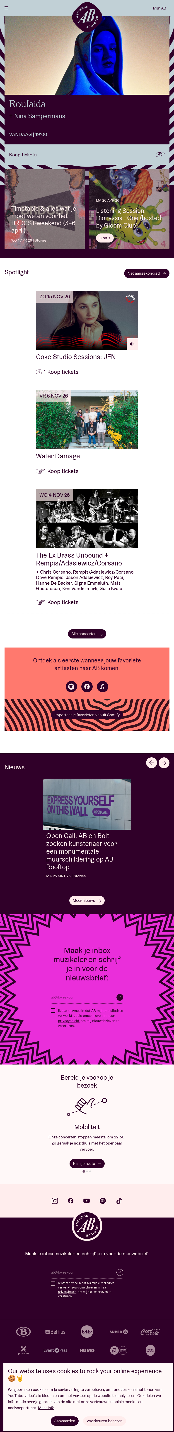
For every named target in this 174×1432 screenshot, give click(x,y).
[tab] (83, 1171)
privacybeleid (68, 1020)
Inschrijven (119, 997)
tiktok (119, 1201)
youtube (86, 1201)
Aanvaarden (64, 1420)
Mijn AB (159, 8)
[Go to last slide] (151, 762)
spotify (103, 1201)
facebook (70, 1201)
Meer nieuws (87, 900)
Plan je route (87, 1163)
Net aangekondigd (147, 273)
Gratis (104, 237)
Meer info (46, 1407)
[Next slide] (164, 762)
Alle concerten (87, 633)
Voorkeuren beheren (105, 1420)
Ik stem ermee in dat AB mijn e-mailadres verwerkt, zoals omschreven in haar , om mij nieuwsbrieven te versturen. (90, 1018)
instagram (55, 1201)
